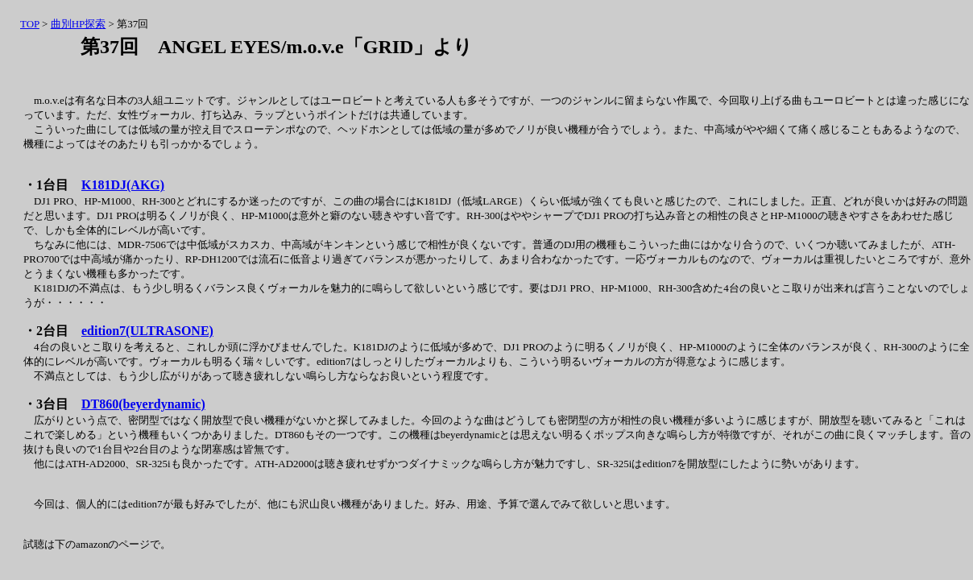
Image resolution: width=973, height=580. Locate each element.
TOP (29, 24)
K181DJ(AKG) (122, 185)
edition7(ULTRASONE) (147, 331)
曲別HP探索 (78, 24)
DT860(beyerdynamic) (143, 404)
